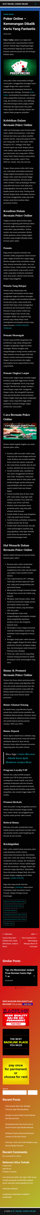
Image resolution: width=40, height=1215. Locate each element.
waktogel (6, 1188)
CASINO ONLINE (8, 14)
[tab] (15, 987)
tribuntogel (19, 887)
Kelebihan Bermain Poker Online (15, 915)
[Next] (34, 975)
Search (5, 1089)
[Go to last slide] (6, 975)
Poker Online (8, 923)
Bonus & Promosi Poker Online (14, 901)
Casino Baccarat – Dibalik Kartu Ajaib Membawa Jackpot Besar (20, 758)
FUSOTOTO (7, 1166)
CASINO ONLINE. (17, 878)
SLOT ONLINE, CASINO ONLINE (23, 1211)
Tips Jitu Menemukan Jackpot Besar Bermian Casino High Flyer (19, 973)
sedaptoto (25, 1194)
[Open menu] (35, 4)
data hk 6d (7, 1169)
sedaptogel (7, 1194)
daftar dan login (20, 1177)
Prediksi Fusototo (10, 1172)
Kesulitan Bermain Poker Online (14, 919)
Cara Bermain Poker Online (13, 906)
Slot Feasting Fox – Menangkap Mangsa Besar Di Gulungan (30, 940)
